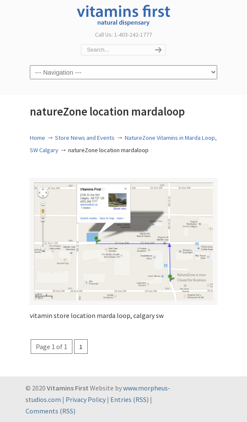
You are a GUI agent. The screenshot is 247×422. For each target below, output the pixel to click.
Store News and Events (85, 138)
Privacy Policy (86, 399)
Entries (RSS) (129, 399)
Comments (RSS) (50, 411)
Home (37, 138)
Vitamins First (123, 14)
